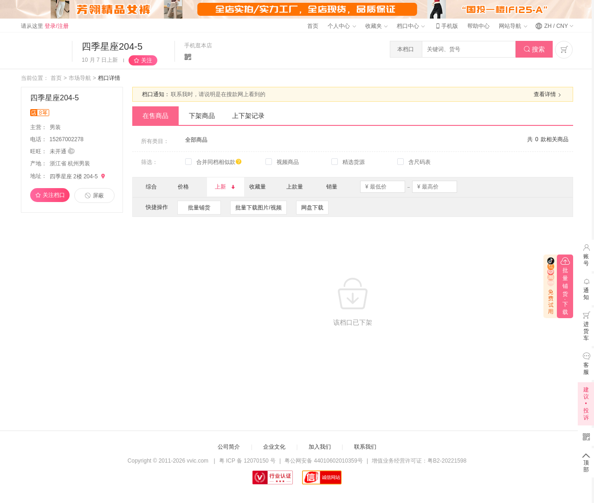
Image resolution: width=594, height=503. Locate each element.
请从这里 (45, 26)
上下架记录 (248, 115)
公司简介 (229, 447)
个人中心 (341, 26)
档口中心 (411, 26)
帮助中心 (478, 26)
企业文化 (274, 447)
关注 (146, 60)
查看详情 (548, 94)
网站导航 (513, 26)
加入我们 (320, 447)
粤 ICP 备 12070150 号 (247, 460)
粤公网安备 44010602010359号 (323, 460)
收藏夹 (376, 26)
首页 (312, 26)
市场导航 (80, 78)
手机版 (446, 26)
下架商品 (202, 115)
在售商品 (155, 115)
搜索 (534, 49)
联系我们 (365, 447)
